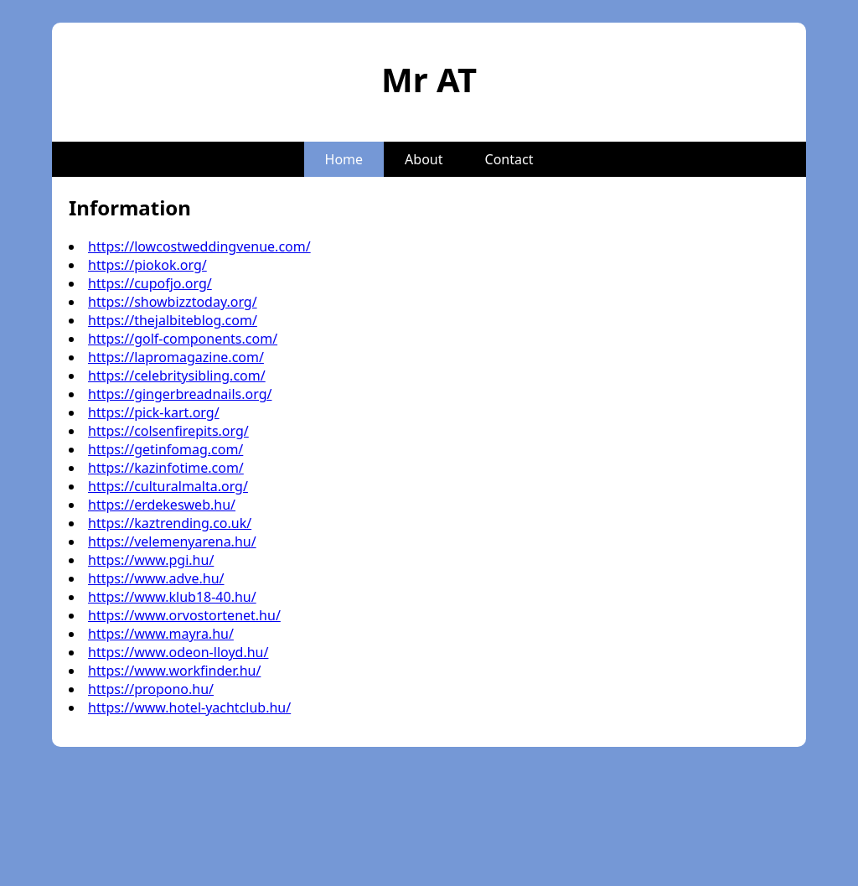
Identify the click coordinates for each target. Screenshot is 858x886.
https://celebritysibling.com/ (177, 375)
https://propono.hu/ (151, 689)
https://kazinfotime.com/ (166, 468)
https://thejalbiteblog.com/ (172, 320)
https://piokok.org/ (147, 265)
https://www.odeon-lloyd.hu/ (178, 652)
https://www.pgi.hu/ (151, 560)
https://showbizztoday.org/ (172, 302)
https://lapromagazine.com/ (176, 357)
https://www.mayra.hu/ (161, 633)
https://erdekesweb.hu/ (161, 504)
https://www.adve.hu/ (156, 578)
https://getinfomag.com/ (165, 449)
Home (344, 159)
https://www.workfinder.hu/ (174, 670)
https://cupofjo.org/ (150, 283)
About (423, 159)
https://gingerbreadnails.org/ (179, 394)
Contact (509, 159)
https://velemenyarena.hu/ (172, 541)
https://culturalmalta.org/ (168, 486)
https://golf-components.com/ (182, 338)
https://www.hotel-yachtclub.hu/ (189, 707)
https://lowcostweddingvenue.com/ (199, 246)
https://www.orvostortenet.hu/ (184, 615)
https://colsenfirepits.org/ (168, 431)
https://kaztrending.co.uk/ (169, 523)
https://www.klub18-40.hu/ (172, 597)
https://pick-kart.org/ (154, 412)
